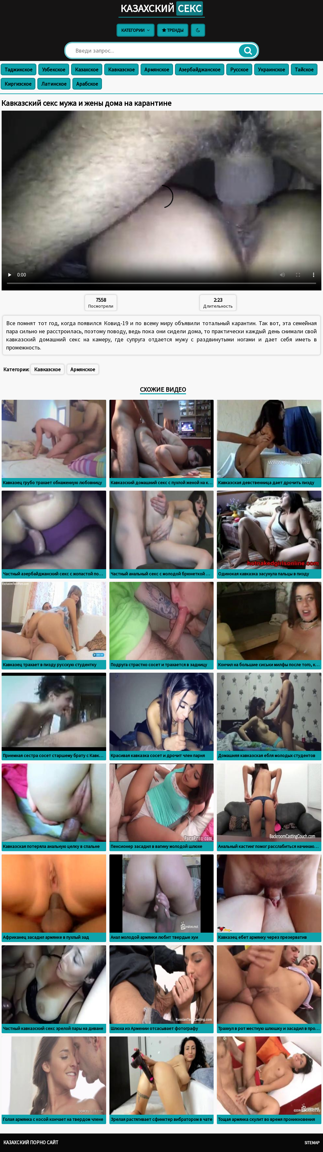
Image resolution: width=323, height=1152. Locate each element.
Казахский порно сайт (30, 1142)
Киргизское (18, 83)
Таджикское (18, 69)
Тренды (172, 30)
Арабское (87, 83)
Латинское (54, 83)
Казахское (86, 69)
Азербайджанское (199, 69)
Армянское (156, 69)
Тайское (304, 69)
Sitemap (312, 1143)
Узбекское (53, 69)
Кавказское (121, 69)
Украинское (271, 69)
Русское (239, 69)
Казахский (161, 8)
